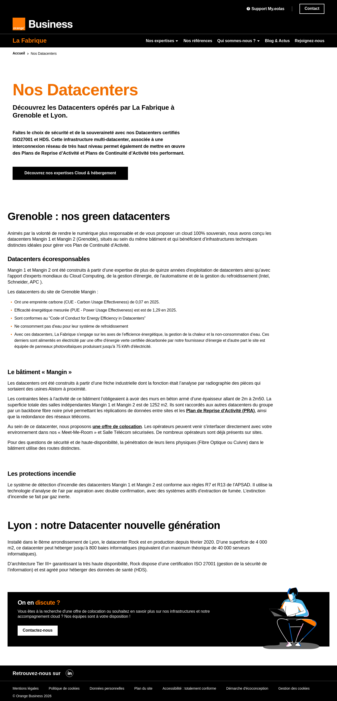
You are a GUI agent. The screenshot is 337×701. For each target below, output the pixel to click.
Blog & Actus (277, 41)
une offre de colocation (117, 426)
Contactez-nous (38, 630)
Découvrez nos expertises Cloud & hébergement (70, 173)
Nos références (197, 41)
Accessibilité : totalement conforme (189, 688)
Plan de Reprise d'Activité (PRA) (220, 410)
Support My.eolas (265, 9)
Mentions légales (26, 688)
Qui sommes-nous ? (238, 41)
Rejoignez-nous (309, 41)
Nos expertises (162, 41)
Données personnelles (107, 688)
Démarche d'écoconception (247, 688)
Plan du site (143, 688)
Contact (312, 8)
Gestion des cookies (294, 688)
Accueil (19, 53)
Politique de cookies (64, 688)
